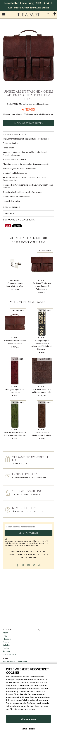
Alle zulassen (28, 718)
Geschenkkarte (9, 654)
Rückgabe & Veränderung (19, 219)
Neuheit (6, 648)
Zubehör (6, 645)
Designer (8, 213)
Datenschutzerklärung (30, 541)
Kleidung (6, 639)
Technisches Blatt (15, 134)
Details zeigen (28, 729)
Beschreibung (11, 207)
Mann (5, 633)
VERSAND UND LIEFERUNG (15, 661)
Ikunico (29, 104)
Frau (5, 636)
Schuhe (6, 642)
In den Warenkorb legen (28, 123)
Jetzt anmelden (28, 532)
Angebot (6, 651)
